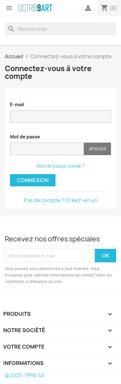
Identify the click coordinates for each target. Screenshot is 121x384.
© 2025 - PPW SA (24, 375)
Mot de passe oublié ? (60, 166)
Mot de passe (25, 137)
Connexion (33, 180)
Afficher (97, 148)
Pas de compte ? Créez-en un (60, 200)
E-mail (17, 104)
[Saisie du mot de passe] (47, 149)
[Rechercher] (60, 29)
